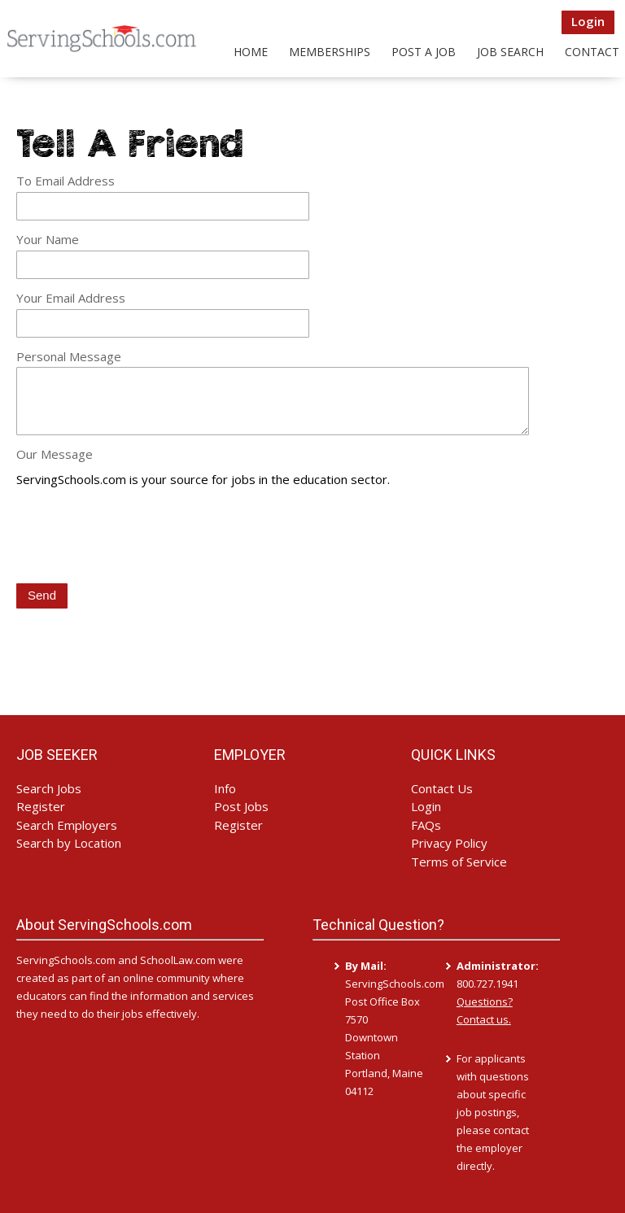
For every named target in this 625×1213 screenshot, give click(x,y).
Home (251, 51)
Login (588, 21)
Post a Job (423, 51)
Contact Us (442, 788)
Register (40, 806)
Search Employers (66, 825)
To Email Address (65, 180)
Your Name (47, 239)
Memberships (329, 51)
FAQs (426, 825)
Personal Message (68, 356)
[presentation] (140, 537)
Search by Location (68, 843)
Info (225, 788)
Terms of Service (459, 861)
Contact (592, 51)
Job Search (510, 51)
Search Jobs (48, 788)
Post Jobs (241, 806)
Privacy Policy (449, 843)
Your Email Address (70, 298)
